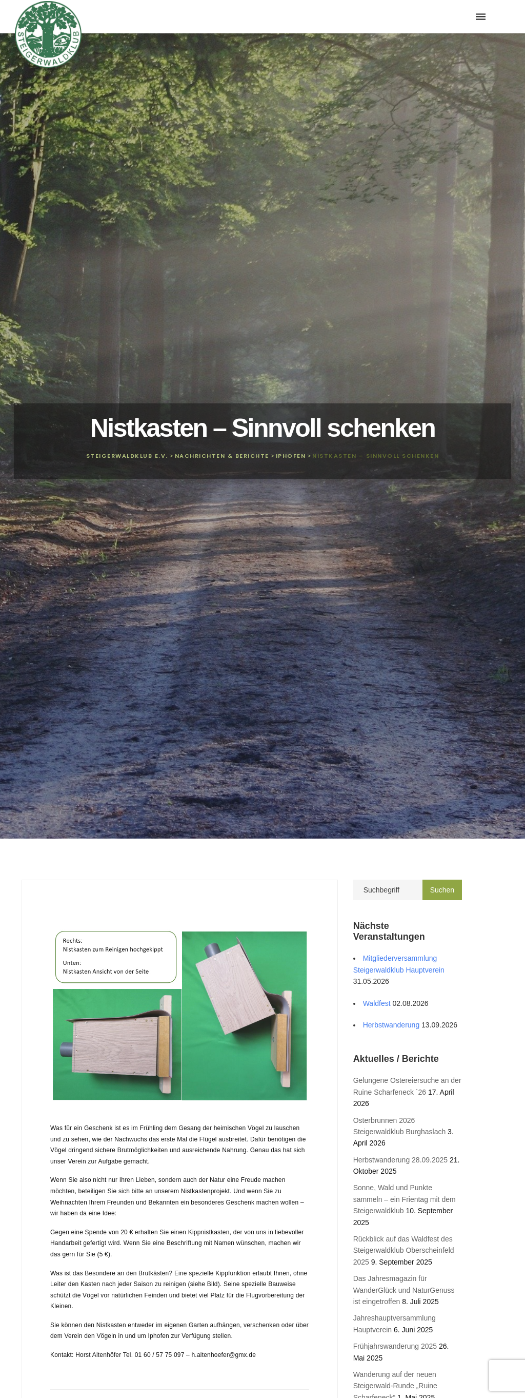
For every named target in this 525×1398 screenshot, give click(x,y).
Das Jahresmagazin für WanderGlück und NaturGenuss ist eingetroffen (404, 1290)
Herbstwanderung (391, 1025)
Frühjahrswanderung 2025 (395, 1346)
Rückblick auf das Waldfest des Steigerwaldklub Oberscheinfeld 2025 (403, 1250)
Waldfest (377, 1003)
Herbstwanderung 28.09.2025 (400, 1160)
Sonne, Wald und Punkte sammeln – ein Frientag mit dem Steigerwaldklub (404, 1199)
